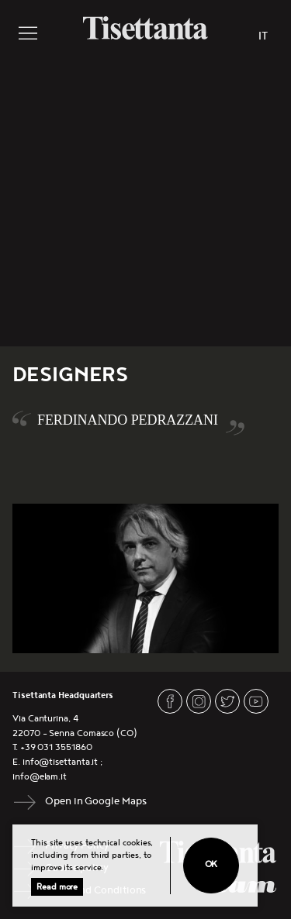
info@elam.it (39, 777)
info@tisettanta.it (61, 762)
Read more (57, 887)
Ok (211, 864)
